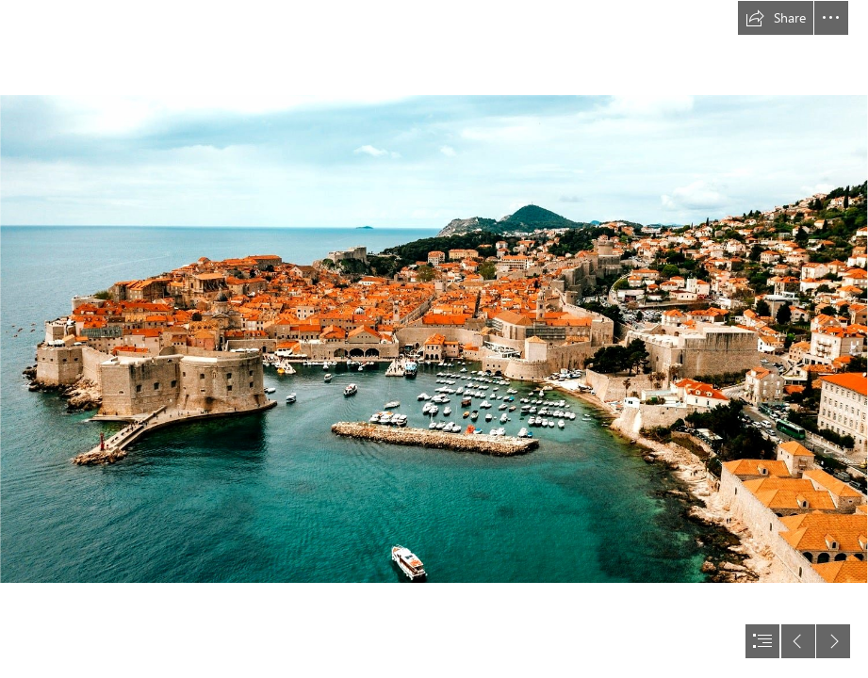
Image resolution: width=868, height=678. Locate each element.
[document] (434, 339)
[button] (775, 18)
